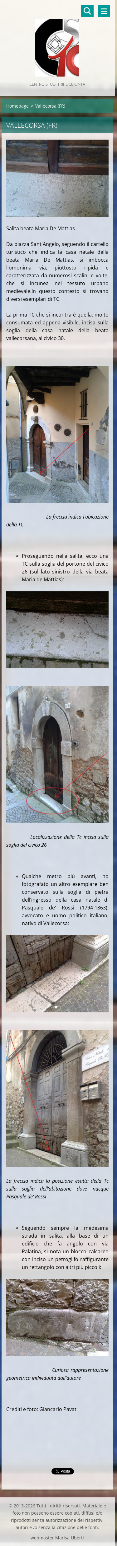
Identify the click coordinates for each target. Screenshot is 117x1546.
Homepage (17, 106)
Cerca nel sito (87, 11)
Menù (104, 11)
